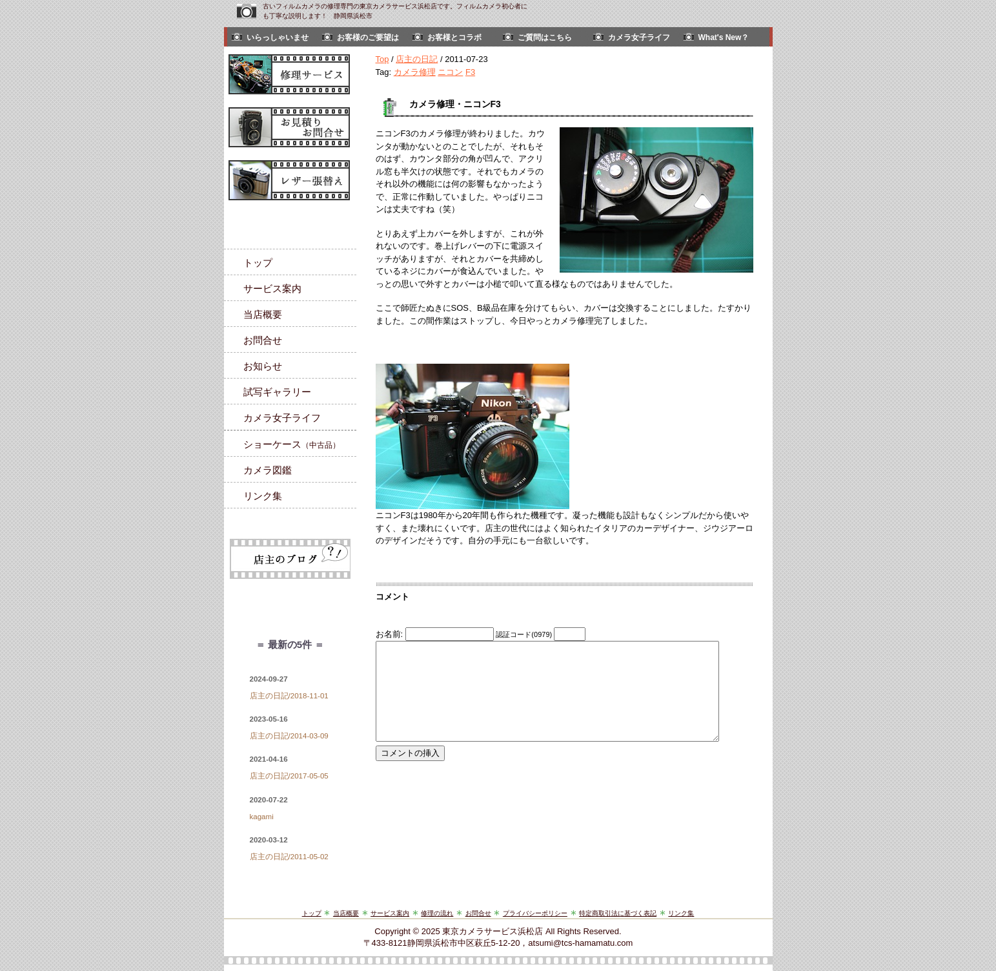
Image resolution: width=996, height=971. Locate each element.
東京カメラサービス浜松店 (492, 931)
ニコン (450, 72)
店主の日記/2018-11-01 (289, 696)
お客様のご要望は (368, 37)
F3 (470, 72)
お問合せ (262, 340)
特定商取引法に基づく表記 (617, 913)
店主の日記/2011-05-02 (289, 857)
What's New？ (723, 37)
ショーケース (291, 444)
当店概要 (262, 314)
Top (382, 59)
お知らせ (262, 365)
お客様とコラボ (454, 37)
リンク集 (262, 495)
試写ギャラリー (277, 391)
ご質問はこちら (545, 37)
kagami (262, 816)
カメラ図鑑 (267, 470)
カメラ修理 (415, 72)
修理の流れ (437, 913)
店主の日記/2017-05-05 (289, 776)
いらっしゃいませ (278, 37)
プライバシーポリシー (535, 913)
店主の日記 (417, 59)
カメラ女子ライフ (639, 37)
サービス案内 (272, 288)
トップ (257, 262)
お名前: (390, 634)
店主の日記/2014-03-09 (289, 736)
